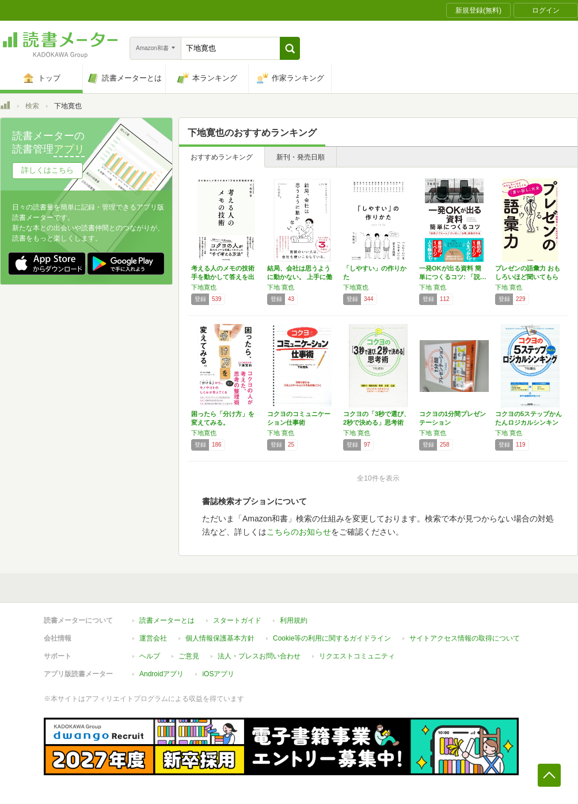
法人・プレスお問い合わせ (259, 656)
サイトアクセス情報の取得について (464, 638)
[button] (290, 48)
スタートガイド (237, 620)
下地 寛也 (280, 287)
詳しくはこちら (47, 170)
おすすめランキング (222, 157)
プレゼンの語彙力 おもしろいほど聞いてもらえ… (527, 277)
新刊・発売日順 (300, 157)
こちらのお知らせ (299, 531)
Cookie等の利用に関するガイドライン (332, 638)
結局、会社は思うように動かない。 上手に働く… (299, 277)
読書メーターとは (167, 620)
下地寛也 (203, 287)
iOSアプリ (218, 673)
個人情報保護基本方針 (219, 638)
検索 (32, 106)
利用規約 (293, 620)
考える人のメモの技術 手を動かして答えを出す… (222, 277)
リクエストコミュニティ (357, 656)
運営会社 (153, 638)
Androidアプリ (161, 673)
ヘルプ (149, 656)
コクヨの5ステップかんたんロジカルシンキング (528, 422)
